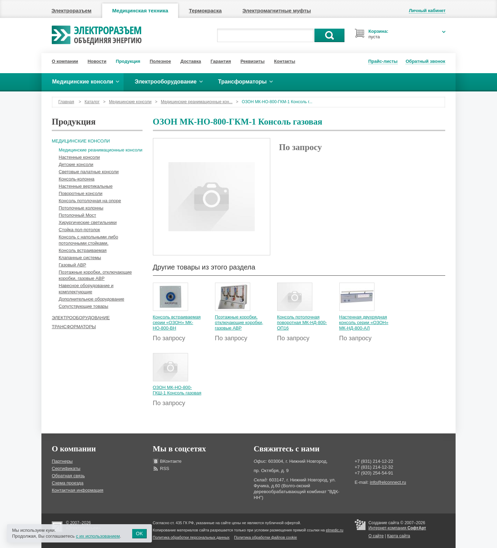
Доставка (191, 61)
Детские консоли (76, 164)
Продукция (128, 61)
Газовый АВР (72, 264)
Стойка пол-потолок (79, 229)
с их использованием (98, 536)
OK (139, 533)
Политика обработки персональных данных (191, 537)
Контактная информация (77, 490)
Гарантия (221, 61)
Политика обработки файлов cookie (265, 537)
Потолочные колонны (81, 208)
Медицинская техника (140, 10)
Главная (66, 101)
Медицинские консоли (130, 101)
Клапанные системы (80, 257)
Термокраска (205, 10)
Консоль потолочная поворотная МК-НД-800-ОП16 (302, 322)
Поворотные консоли (81, 193)
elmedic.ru (334, 530)
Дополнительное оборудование (91, 299)
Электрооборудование (81, 317)
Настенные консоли (79, 157)
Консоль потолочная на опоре (90, 200)
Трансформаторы (74, 326)
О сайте (376, 536)
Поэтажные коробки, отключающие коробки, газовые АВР (239, 322)
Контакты (284, 61)
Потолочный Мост (77, 215)
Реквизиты (253, 61)
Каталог (92, 101)
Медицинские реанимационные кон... (197, 101)
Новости (97, 61)
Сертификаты (66, 468)
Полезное (160, 61)
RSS (164, 468)
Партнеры (62, 461)
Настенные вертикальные (86, 186)
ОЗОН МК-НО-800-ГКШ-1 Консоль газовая (177, 390)
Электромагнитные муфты (276, 10)
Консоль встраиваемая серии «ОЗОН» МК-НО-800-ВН (177, 322)
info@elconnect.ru (388, 482)
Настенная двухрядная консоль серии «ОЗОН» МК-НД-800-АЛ (364, 322)
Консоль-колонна (77, 179)
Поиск (329, 35)
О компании (65, 61)
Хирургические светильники (88, 222)
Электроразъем (71, 10)
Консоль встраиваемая (83, 250)
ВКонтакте (171, 461)
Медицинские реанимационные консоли (100, 150)
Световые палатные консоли (89, 171)
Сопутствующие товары (83, 306)
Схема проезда (68, 483)
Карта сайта (398, 536)
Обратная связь (68, 475)
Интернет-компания (397, 528)
